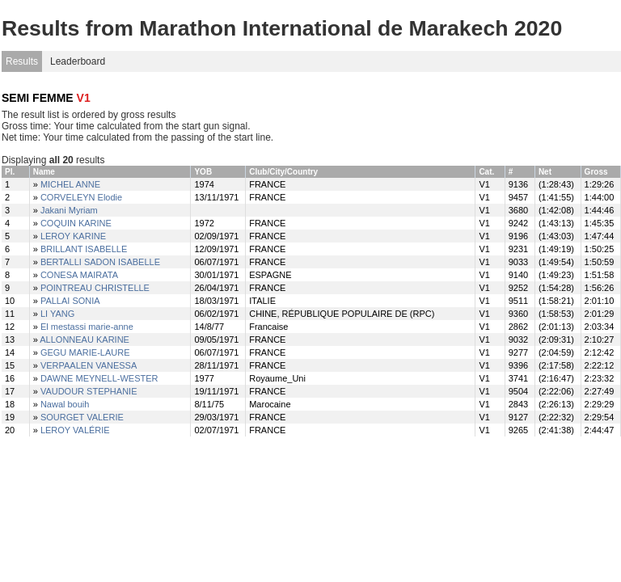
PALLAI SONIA (70, 301)
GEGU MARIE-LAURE (85, 352)
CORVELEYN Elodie (81, 197)
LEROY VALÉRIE (75, 430)
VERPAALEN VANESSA (88, 365)
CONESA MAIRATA (79, 275)
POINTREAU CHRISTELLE (95, 288)
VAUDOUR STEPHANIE (88, 391)
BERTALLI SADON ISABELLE (100, 262)
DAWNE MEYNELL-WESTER (99, 378)
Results (22, 61)
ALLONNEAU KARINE (84, 339)
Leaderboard (77, 61)
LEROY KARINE (73, 236)
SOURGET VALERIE (82, 417)
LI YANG (57, 313)
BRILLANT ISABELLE (83, 249)
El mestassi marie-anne (86, 326)
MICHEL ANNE (70, 184)
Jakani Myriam (69, 210)
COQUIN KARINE (76, 223)
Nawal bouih (65, 404)
